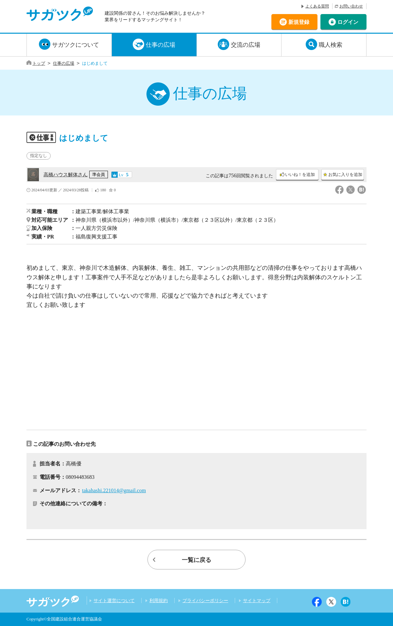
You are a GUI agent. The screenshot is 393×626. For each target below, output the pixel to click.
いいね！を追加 (300, 174)
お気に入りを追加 (345, 174)
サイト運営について (114, 600)
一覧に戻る (196, 560)
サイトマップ (256, 600)
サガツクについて (75, 45)
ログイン (347, 22)
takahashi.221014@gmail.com (114, 490)
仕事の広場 (160, 45)
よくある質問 (317, 6)
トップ (38, 63)
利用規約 (158, 600)
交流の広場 (245, 45)
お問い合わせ (351, 6)
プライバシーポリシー (205, 600)
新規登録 (298, 22)
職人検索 (330, 45)
